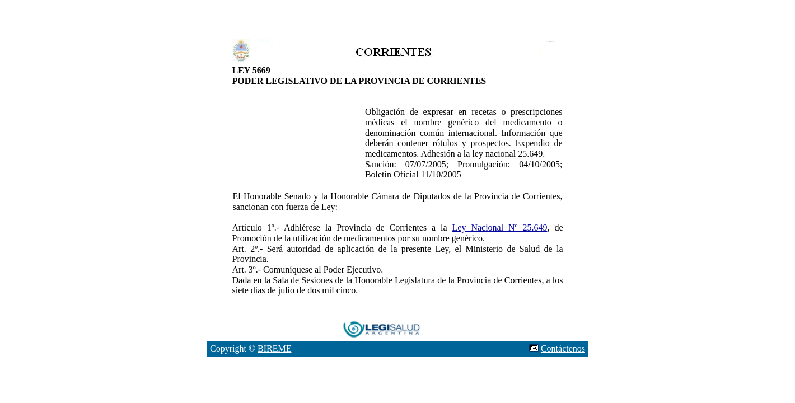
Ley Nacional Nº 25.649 (500, 227)
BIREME (274, 348)
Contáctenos (563, 348)
